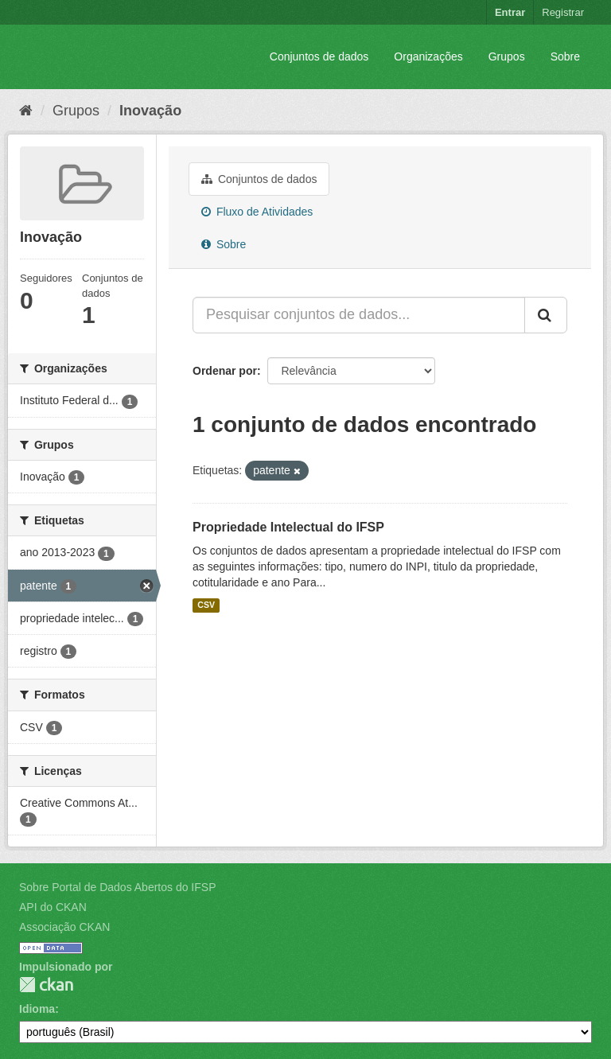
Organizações (428, 56)
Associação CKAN (64, 927)
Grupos (506, 56)
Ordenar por (225, 370)
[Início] (26, 111)
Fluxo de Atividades (257, 211)
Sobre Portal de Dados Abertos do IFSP (117, 887)
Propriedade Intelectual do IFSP (288, 527)
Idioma (37, 1009)
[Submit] (545, 315)
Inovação (150, 111)
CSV (206, 605)
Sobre (565, 56)
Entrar (510, 12)
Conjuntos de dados (319, 56)
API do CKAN (53, 907)
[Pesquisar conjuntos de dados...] (359, 315)
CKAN (46, 984)
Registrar (563, 12)
